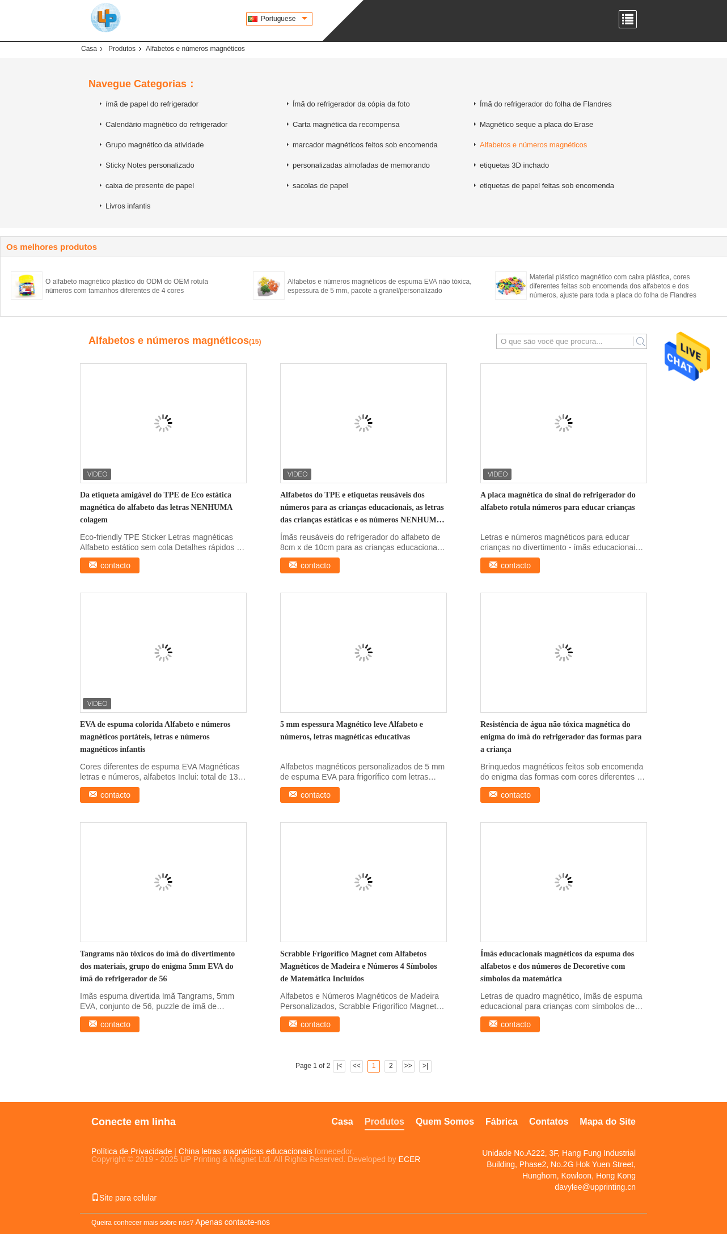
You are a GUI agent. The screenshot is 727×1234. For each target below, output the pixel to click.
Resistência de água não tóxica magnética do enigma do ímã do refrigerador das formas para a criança (561, 737)
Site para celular (124, 1197)
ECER (410, 1159)
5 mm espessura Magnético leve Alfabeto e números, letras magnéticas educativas (351, 730)
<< (357, 1066)
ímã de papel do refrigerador (151, 104)
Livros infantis (127, 206)
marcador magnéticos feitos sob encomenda (365, 145)
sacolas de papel (320, 185)
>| (425, 1066)
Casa (89, 49)
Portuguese (284, 19)
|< (339, 1066)
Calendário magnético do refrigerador (166, 124)
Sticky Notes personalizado (150, 165)
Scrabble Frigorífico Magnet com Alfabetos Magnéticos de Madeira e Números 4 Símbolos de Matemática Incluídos (358, 966)
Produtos (122, 49)
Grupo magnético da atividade (154, 145)
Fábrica (501, 1121)
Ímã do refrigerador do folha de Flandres (546, 104)
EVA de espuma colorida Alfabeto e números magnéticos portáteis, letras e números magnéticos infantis (155, 737)
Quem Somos (445, 1121)
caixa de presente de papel (149, 185)
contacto (115, 565)
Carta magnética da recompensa (346, 124)
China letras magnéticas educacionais (245, 1151)
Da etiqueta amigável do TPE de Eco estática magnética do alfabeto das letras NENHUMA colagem (156, 507)
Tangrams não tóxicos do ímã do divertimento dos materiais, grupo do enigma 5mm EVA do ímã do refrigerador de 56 (157, 966)
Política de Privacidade (131, 1151)
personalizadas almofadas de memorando (361, 165)
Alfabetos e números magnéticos (533, 145)
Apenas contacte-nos (232, 1222)
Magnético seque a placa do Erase (536, 124)
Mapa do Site (608, 1121)
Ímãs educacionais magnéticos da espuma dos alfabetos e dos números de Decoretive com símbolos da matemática (557, 966)
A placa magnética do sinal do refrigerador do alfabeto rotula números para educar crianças (558, 501)
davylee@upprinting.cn (595, 1187)
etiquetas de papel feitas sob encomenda (547, 185)
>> (408, 1066)
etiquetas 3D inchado (514, 165)
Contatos (548, 1121)
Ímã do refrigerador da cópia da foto (351, 104)
